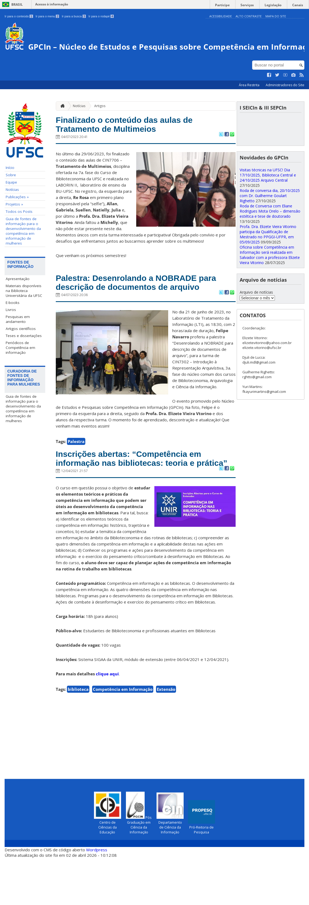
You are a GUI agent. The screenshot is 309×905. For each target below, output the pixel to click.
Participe (232, 4)
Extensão (166, 736)
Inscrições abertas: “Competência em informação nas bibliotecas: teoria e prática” (140, 499)
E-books (12, 320)
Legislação (277, 4)
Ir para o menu (47, 16)
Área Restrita (249, 102)
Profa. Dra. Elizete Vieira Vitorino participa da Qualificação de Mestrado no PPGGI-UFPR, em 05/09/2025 (268, 252)
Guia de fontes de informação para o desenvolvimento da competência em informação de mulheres (23, 248)
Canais (299, 4)
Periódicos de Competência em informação (20, 365)
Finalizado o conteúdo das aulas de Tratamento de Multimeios (135, 143)
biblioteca (78, 736)
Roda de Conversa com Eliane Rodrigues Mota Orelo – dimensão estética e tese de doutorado (270, 228)
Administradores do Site (285, 102)
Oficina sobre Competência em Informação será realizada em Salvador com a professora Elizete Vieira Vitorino (270, 272)
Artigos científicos (21, 346)
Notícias (12, 207)
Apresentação (18, 296)
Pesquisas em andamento (18, 337)
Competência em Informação (122, 736)
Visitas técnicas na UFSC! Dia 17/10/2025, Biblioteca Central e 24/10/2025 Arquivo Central (268, 192)
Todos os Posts (19, 229)
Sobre (11, 192)
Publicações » (17, 214)
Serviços (254, 4)
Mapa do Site (275, 16)
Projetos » (14, 221)
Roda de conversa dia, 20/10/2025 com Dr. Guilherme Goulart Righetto (270, 213)
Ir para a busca (74, 16)
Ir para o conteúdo (19, 16)
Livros (11, 327)
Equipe (11, 199)
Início (10, 185)
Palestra (76, 475)
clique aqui (107, 721)
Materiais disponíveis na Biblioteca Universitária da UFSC (24, 308)
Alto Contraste (249, 16)
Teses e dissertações (24, 353)
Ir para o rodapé (101, 16)
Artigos (99, 123)
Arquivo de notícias (256, 309)
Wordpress (96, 897)
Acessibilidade (220, 16)
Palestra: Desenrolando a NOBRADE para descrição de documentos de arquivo (138, 309)
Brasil (17, 4)
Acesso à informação (51, 4)
